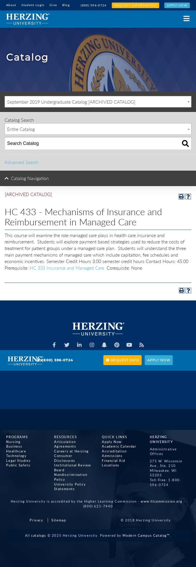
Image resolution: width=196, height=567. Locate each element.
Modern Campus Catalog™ (146, 535)
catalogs (38, 535)
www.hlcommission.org (161, 501)
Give (53, 5)
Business (14, 446)
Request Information (135, 5)
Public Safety (18, 465)
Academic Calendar (119, 446)
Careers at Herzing (71, 451)
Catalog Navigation (30, 178)
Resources (65, 437)
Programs (17, 437)
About (11, 5)
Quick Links (114, 437)
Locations (110, 465)
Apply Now (177, 5)
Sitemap (58, 520)
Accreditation (114, 451)
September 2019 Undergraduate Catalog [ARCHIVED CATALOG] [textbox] (71, 102)
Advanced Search (22, 162)
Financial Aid (113, 461)
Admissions (112, 456)
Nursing (13, 442)
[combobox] (98, 101)
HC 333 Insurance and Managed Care (67, 268)
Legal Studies (18, 461)
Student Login (33, 5)
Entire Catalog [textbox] (21, 129)
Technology (16, 456)
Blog (66, 5)
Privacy (36, 520)
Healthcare (16, 451)
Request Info (122, 360)
